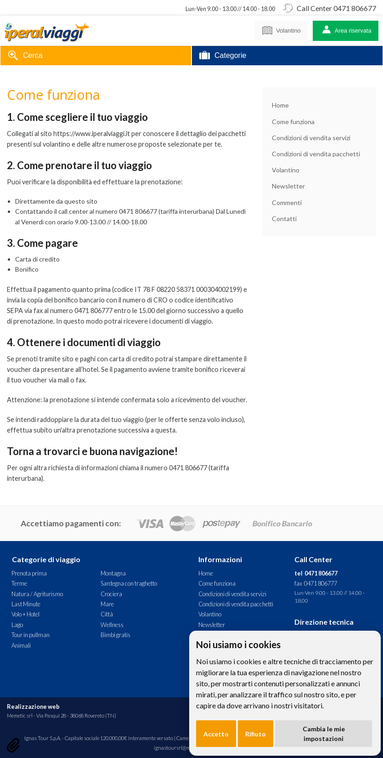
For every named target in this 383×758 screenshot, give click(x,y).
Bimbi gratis (115, 634)
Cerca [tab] (25, 56)
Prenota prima (29, 573)
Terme (19, 583)
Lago (17, 624)
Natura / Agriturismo (37, 594)
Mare (107, 604)
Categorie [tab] (222, 56)
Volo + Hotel (25, 614)
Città (107, 614)
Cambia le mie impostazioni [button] (324, 733)
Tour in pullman (30, 634)
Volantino (281, 29)
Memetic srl (20, 715)
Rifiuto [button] (255, 734)
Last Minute (25, 604)
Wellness (112, 624)
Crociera (111, 594)
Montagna (113, 573)
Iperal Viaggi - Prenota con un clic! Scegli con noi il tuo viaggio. (46, 31)
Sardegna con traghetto (129, 583)
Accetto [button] (216, 734)
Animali (21, 645)
